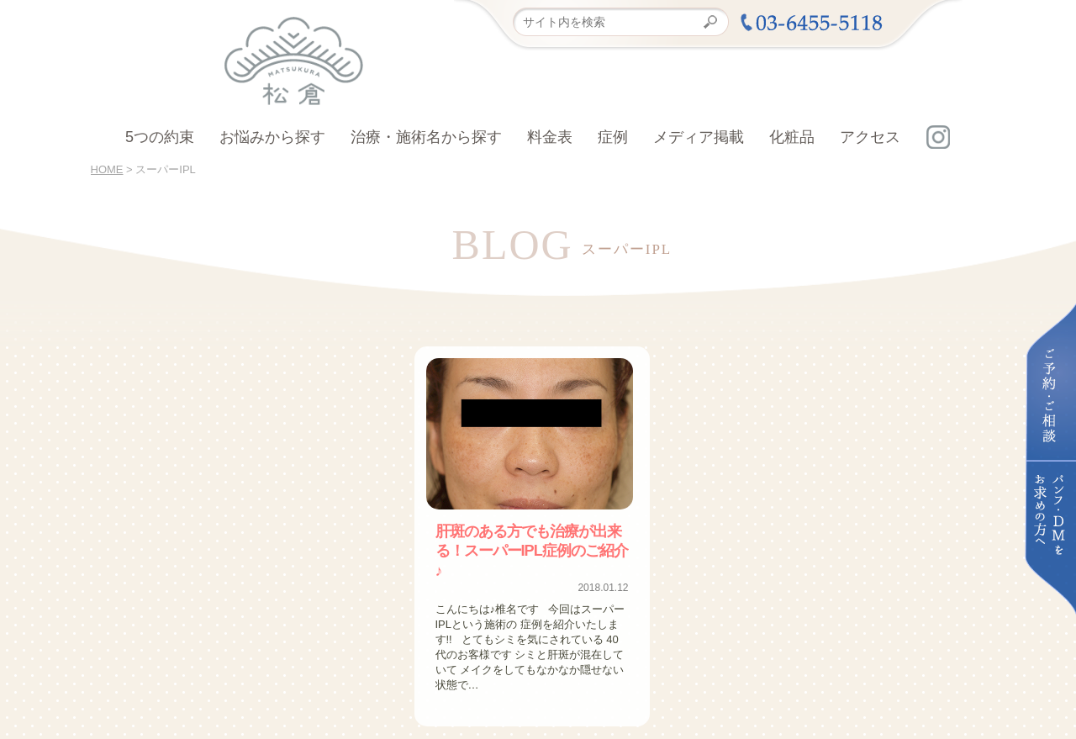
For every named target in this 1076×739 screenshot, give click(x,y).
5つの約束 (159, 137)
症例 (613, 137)
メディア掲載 (698, 137)
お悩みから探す (272, 137)
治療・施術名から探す (426, 137)
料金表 (549, 137)
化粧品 (792, 137)
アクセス (870, 137)
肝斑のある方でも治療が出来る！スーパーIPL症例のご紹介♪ (530, 539)
